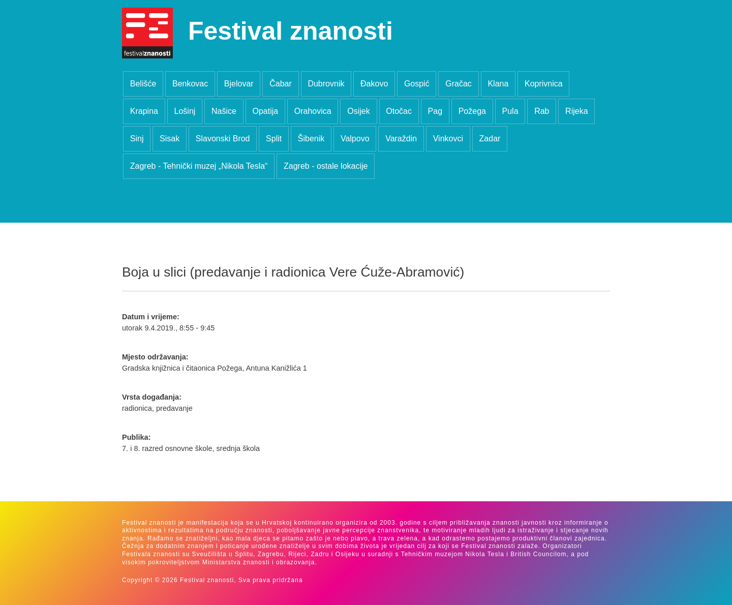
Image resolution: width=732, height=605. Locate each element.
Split (274, 138)
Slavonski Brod (223, 138)
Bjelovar (239, 83)
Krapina (144, 111)
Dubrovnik (326, 83)
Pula (510, 111)
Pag (435, 111)
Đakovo (374, 83)
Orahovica (312, 111)
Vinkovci (448, 138)
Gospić (417, 83)
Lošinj (185, 111)
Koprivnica (544, 83)
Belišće (143, 83)
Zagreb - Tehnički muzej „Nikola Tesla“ (199, 166)
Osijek (358, 111)
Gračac (458, 83)
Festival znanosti (290, 31)
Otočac (399, 111)
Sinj (137, 138)
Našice (223, 111)
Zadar (490, 138)
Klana (497, 83)
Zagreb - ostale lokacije (326, 166)
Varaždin (401, 138)
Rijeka (576, 111)
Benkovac (190, 83)
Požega (472, 111)
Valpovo (355, 138)
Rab (541, 111)
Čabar (280, 83)
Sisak (169, 138)
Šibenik (311, 138)
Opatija (265, 111)
